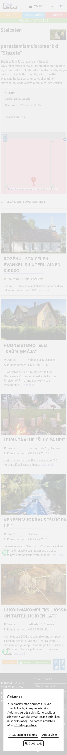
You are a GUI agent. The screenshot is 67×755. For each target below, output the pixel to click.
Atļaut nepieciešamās (23, 734)
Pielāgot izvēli (33, 743)
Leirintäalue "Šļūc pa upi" (34, 439)
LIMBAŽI (56, 15)
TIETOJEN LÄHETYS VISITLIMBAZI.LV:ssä (12, 684)
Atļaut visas (50, 734)
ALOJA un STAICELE (33, 20)
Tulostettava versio (36, 662)
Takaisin (10, 662)
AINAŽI (11, 15)
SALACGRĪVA (33, 15)
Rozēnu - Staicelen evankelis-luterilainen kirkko (32, 264)
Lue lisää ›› (44, 290)
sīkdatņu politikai (25, 725)
